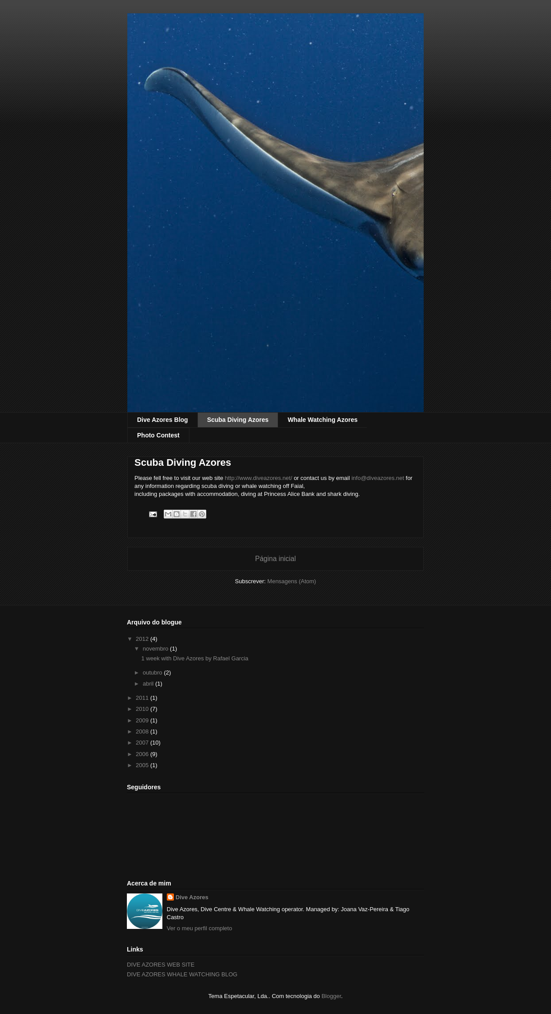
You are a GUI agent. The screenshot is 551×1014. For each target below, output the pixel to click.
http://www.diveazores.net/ (258, 478)
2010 (143, 709)
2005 (143, 765)
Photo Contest (158, 435)
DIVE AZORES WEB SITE (160, 964)
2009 (143, 720)
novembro (156, 648)
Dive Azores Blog (162, 419)
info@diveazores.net (377, 478)
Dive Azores (192, 897)
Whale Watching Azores (322, 419)
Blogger (331, 996)
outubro (153, 672)
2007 (143, 742)
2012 (143, 639)
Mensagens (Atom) (292, 581)
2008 (143, 731)
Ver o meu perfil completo (199, 928)
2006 (143, 754)
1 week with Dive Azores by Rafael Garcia (194, 658)
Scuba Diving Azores (238, 419)
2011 (143, 697)
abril (149, 683)
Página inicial (275, 558)
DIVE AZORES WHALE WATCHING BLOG (182, 974)
